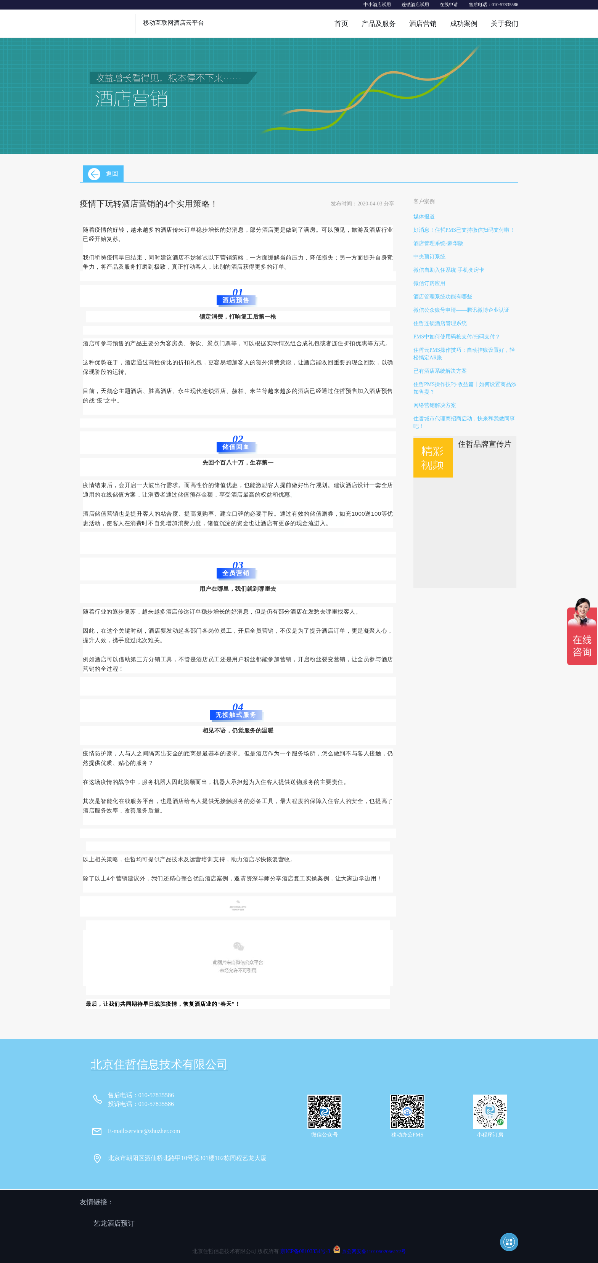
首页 (341, 23)
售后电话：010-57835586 (493, 4)
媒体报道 (424, 217)
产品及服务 (379, 23)
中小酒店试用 (377, 4)
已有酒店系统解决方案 (440, 371)
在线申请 (449, 4)
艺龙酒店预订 (114, 1223)
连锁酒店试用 (415, 4)
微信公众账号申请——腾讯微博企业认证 (461, 310)
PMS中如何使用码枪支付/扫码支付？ (456, 337)
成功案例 (463, 23)
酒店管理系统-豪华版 (438, 243)
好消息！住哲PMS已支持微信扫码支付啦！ (464, 230)
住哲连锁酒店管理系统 (440, 323)
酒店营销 (423, 23)
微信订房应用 (429, 283)
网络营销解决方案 (434, 405)
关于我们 (504, 23)
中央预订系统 (429, 257)
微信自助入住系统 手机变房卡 (448, 270)
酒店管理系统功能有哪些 (442, 297)
